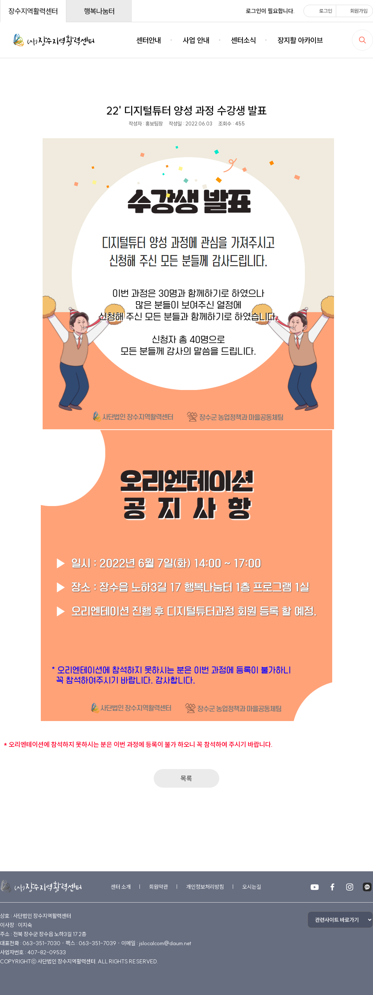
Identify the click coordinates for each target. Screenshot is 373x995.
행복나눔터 (99, 11)
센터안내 (148, 40)
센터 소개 (121, 886)
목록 (186, 778)
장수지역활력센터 (33, 11)
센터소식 (243, 40)
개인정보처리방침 (205, 886)
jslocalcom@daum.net (165, 943)
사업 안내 (196, 40)
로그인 (320, 11)
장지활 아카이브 (300, 40)
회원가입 (354, 11)
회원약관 (158, 886)
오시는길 (251, 886)
